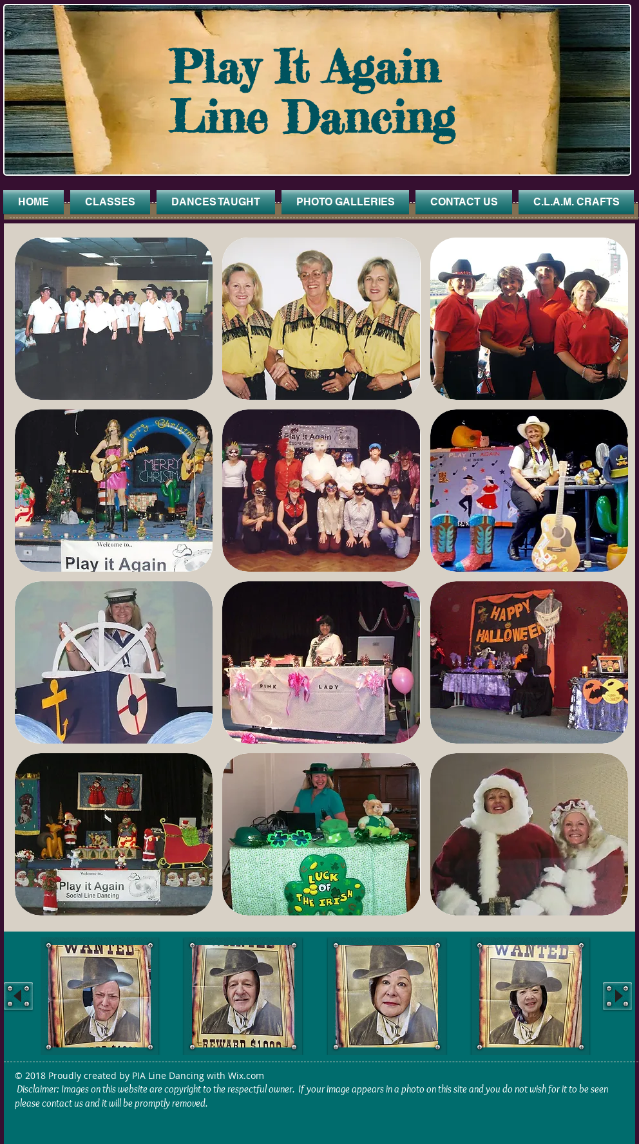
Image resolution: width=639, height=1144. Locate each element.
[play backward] (18, 996)
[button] (114, 319)
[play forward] (617, 996)
